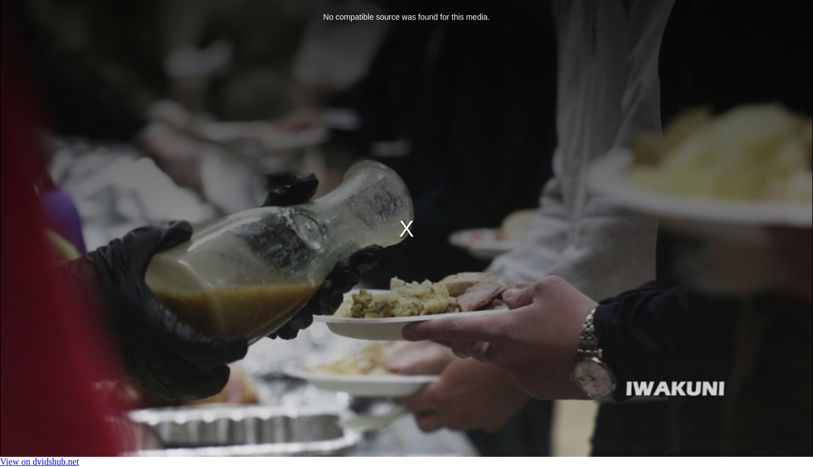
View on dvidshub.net (39, 461)
